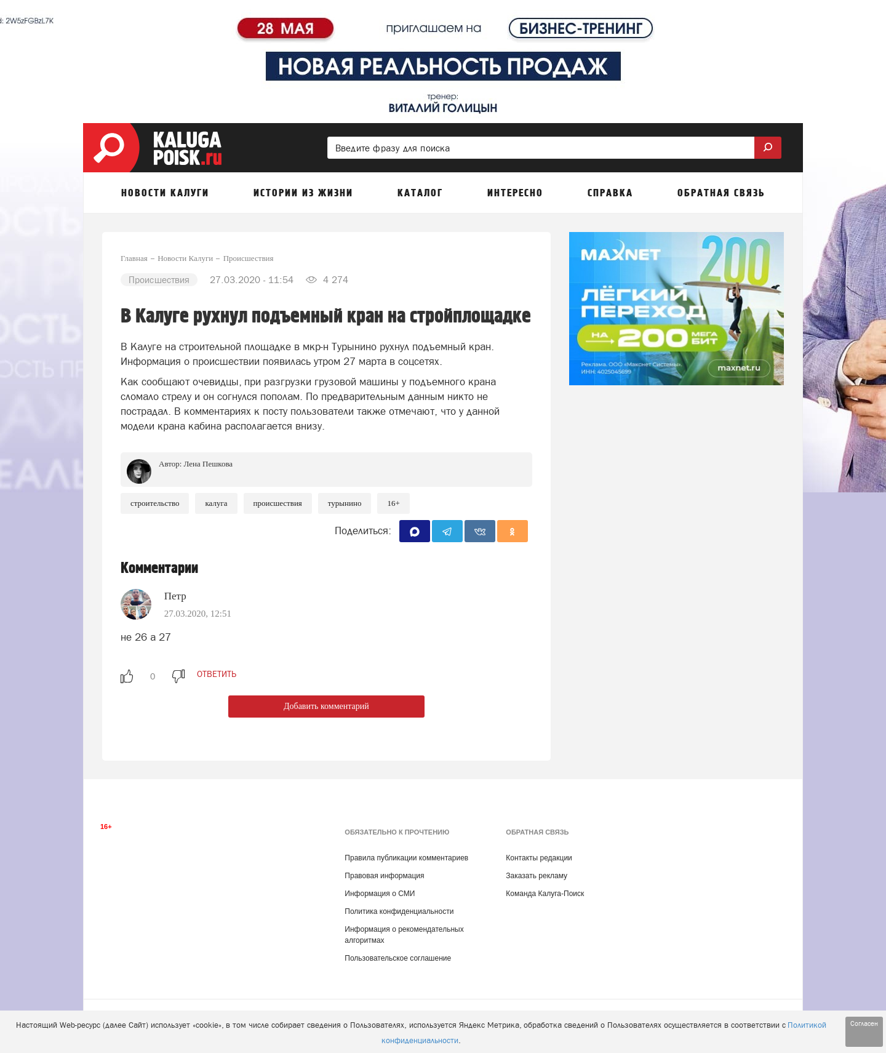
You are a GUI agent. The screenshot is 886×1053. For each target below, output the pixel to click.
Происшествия (277, 503)
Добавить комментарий (326, 706)
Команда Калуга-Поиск (545, 893)
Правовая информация (384, 875)
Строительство (154, 503)
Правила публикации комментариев (406, 858)
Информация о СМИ (380, 893)
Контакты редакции (539, 858)
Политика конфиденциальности (399, 911)
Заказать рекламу (536, 875)
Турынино (345, 503)
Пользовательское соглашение (398, 958)
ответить (216, 674)
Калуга (216, 503)
